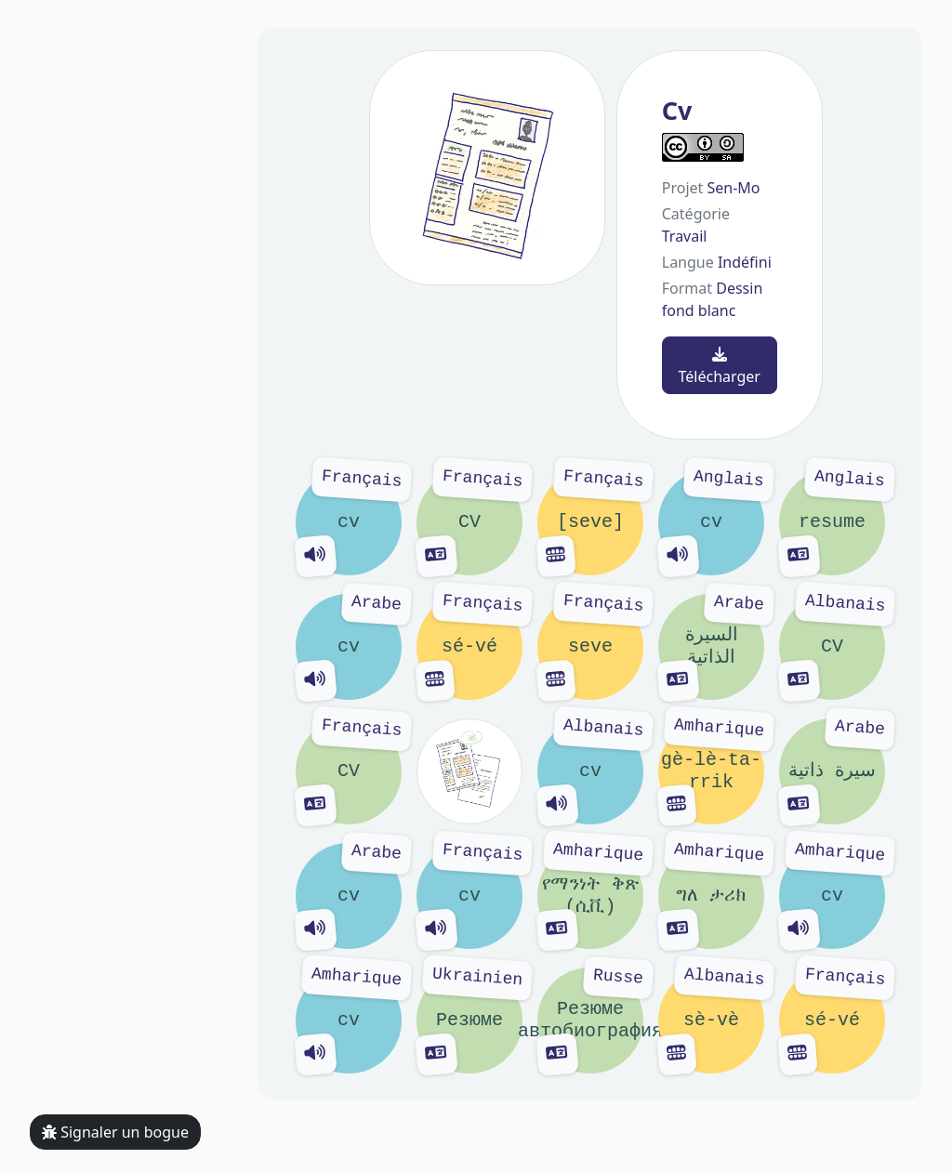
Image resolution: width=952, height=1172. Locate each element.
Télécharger (719, 367)
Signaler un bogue (115, 1132)
